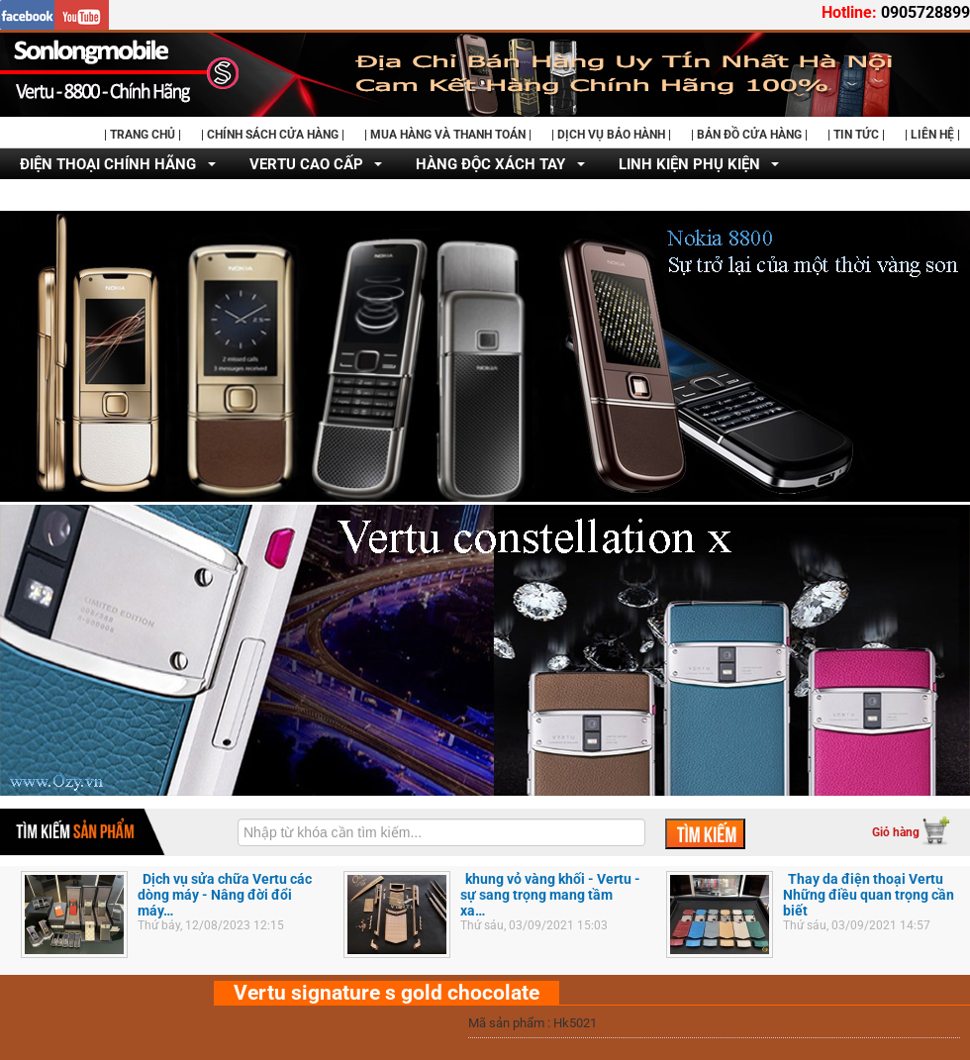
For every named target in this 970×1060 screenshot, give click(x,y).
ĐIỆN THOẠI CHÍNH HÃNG (108, 164)
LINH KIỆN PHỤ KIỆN (689, 164)
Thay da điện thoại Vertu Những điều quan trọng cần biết (868, 894)
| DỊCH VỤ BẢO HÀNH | (611, 135)
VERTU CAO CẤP (306, 164)
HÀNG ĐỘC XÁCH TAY (490, 164)
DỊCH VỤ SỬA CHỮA (88, 196)
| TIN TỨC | (856, 135)
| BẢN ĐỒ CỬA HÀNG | (749, 135)
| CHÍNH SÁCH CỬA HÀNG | (272, 135)
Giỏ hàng (896, 832)
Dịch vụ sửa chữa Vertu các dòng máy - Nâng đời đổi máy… (225, 894)
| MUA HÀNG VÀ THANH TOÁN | (448, 135)
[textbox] (441, 832)
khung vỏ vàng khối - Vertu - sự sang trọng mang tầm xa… (550, 894)
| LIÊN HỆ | (932, 135)
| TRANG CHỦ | (142, 135)
